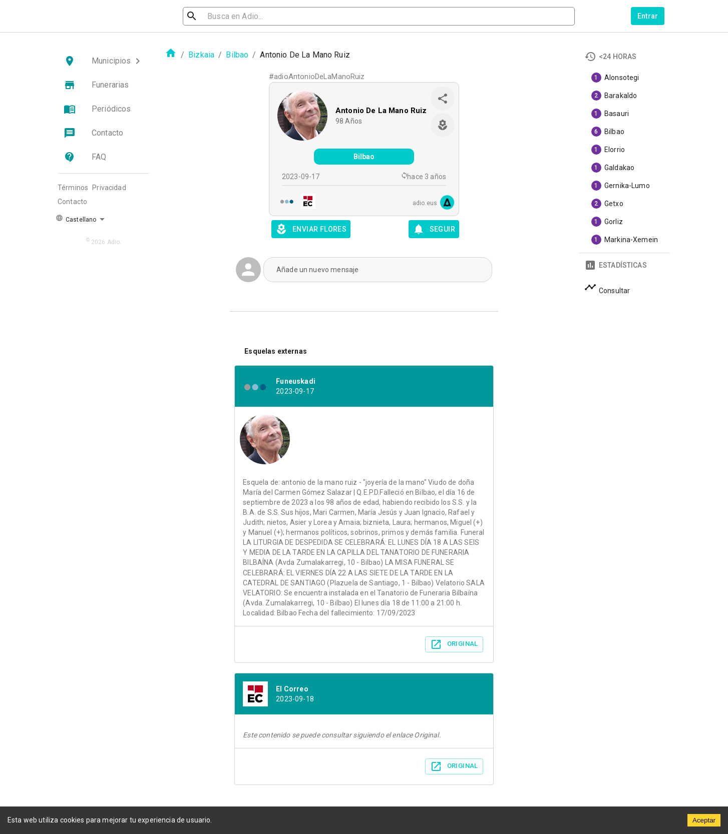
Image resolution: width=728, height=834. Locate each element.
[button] (104, 61)
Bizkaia (201, 55)
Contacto (72, 202)
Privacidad (109, 188)
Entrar (647, 16)
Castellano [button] (76, 218)
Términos (73, 188)
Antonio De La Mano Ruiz (381, 110)
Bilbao (237, 55)
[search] (237, 16)
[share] (443, 99)
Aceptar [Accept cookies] (703, 820)
